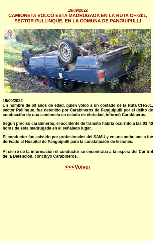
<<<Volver (78, 167)
